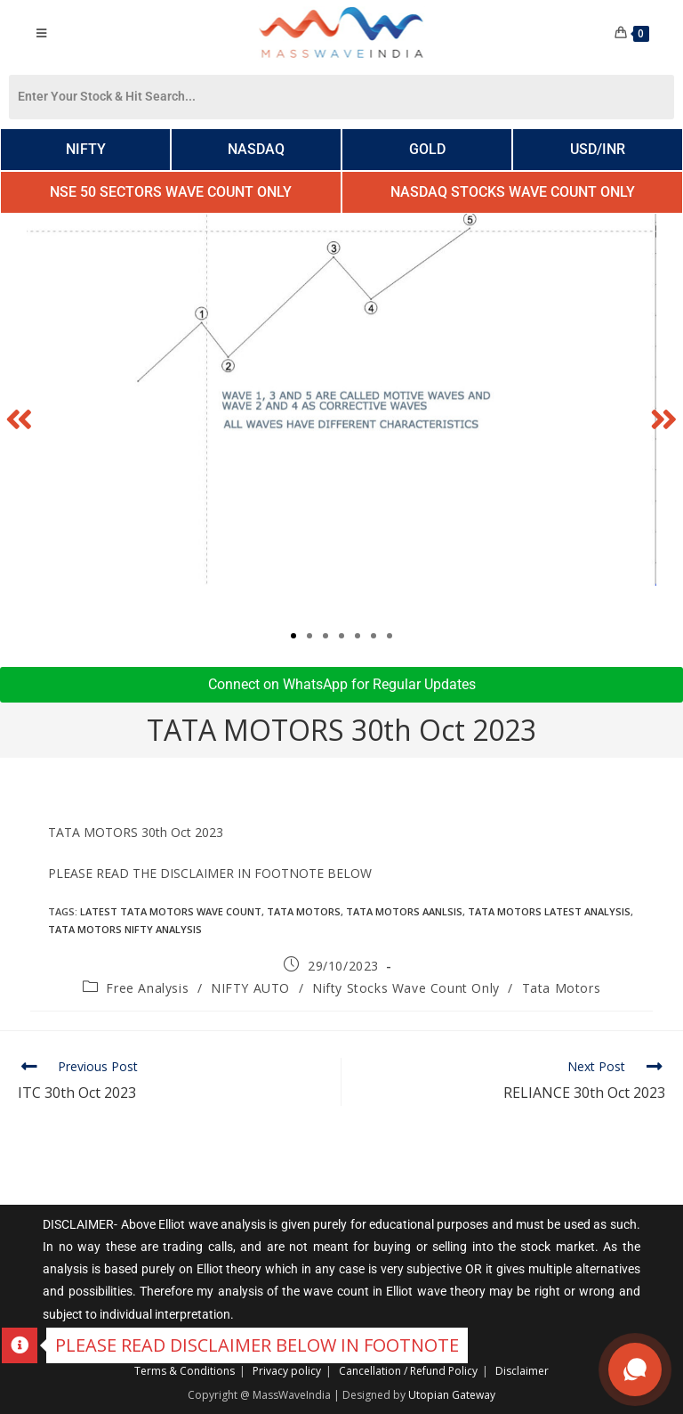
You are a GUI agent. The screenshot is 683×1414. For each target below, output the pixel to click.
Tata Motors (561, 987)
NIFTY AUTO (250, 987)
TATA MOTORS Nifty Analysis (125, 929)
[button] (19, 418)
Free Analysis (147, 987)
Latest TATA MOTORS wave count (170, 911)
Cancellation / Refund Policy (408, 1370)
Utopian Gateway (451, 1394)
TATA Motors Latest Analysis (549, 911)
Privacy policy (287, 1370)
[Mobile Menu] (41, 33)
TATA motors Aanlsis (404, 911)
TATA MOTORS (304, 911)
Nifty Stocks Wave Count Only (406, 987)
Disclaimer (522, 1370)
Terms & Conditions (184, 1370)
